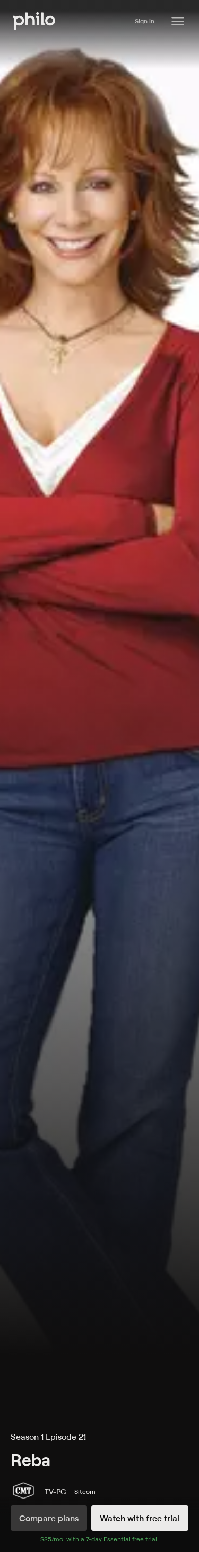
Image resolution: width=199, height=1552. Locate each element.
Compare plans (49, 1518)
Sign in (144, 21)
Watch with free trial (139, 1518)
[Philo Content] (177, 21)
